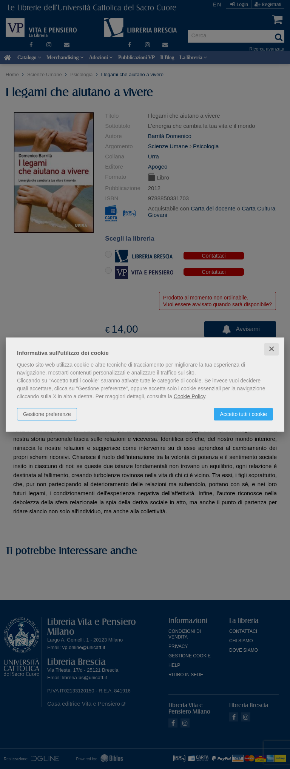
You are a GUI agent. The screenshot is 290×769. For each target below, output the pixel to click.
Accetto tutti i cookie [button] (243, 414)
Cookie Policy (189, 396)
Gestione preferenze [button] (47, 414)
